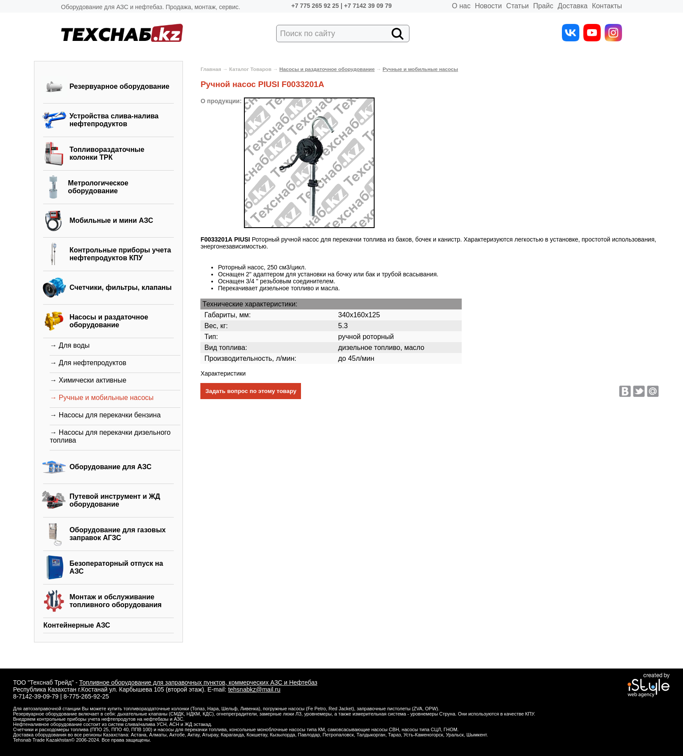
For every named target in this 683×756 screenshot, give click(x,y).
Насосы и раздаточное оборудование (108, 321)
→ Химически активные (88, 380)
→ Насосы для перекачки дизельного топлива (110, 436)
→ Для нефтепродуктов (88, 362)
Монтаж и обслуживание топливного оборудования (115, 600)
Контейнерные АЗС (76, 625)
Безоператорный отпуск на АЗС (116, 567)
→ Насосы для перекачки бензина (105, 415)
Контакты (607, 6)
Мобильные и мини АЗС (111, 220)
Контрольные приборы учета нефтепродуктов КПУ (120, 254)
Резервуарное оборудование (119, 86)
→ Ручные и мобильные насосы (101, 397)
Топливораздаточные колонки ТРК (106, 153)
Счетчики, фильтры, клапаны (120, 287)
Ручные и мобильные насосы (420, 69)
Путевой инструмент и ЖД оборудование (114, 500)
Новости (488, 6)
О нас (461, 6)
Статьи (517, 6)
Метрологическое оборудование (98, 187)
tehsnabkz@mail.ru (254, 689)
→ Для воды (69, 345)
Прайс (543, 6)
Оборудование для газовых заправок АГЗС (117, 533)
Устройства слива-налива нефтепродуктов (114, 120)
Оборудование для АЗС (110, 466)
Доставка (573, 6)
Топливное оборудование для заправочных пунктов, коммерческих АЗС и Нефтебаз (198, 682)
